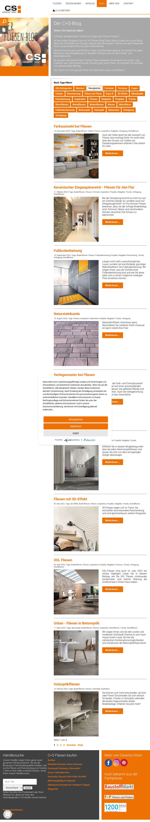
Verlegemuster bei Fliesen (74, 375)
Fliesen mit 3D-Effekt (70, 499)
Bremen (78, 764)
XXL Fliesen (63, 560)
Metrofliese (125, 104)
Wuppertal (53, 789)
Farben (59, 93)
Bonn (70, 764)
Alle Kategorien (64, 88)
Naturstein (113, 110)
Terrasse (122, 88)
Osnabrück (65, 785)
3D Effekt (122, 93)
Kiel (69, 776)
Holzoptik (99, 110)
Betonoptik (84, 110)
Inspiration (80, 99)
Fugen (134, 88)
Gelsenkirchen (62, 772)
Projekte (119, 99)
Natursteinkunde (67, 314)
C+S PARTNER (61, 10)
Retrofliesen (62, 104)
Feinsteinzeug (63, 99)
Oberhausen (53, 785)
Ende (80, 745)
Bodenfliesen (97, 104)
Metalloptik (137, 93)
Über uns (114, 3)
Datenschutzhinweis (13, 809)
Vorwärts (71, 745)
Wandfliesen (79, 104)
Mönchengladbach (57, 780)
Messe (111, 104)
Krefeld (82, 776)
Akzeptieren (76, 419)
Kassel (62, 776)
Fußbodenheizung (65, 110)
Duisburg (63, 768)
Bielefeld (52, 764)
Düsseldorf (75, 768)
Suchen (27, 788)
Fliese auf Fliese (93, 93)
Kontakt (128, 3)
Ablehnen (75, 426)
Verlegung (61, 115)
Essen (51, 772)
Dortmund (52, 768)
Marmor (80, 88)
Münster (71, 780)
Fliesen (57, 3)
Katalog (90, 3)
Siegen (86, 785)
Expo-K (109, 93)
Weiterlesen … (114, 154)
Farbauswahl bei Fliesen (73, 126)
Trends (132, 99)
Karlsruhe (52, 776)
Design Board (73, 3)
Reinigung (128, 110)
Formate (109, 88)
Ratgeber (106, 99)
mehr (76, 433)
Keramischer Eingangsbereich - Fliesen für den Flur (94, 187)
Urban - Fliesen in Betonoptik (76, 623)
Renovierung (73, 93)
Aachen (51, 760)
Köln (75, 776)
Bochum (62, 764)
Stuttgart (77, 785)
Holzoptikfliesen (67, 684)
